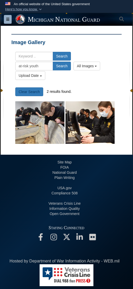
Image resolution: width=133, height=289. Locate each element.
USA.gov (64, 188)
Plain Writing (64, 178)
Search (62, 56)
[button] (24, 9)
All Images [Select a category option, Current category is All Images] (87, 66)
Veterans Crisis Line (64, 203)
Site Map (64, 162)
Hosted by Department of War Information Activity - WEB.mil (65, 261)
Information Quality (64, 209)
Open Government (64, 214)
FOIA (64, 167)
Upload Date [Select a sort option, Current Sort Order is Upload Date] (30, 75)
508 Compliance (64, 193)
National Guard (64, 172)
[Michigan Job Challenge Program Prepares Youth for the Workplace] (39, 122)
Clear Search (29, 92)
